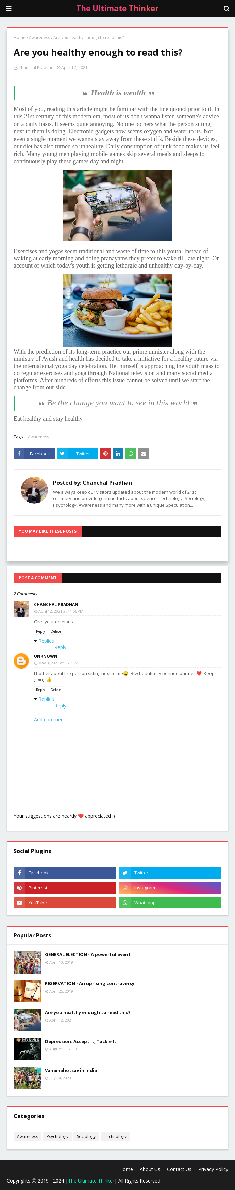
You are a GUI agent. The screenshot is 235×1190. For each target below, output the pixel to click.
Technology (115, 1136)
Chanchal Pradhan (35, 67)
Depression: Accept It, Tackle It (80, 1041)
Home (20, 38)
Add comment (49, 719)
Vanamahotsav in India (71, 1070)
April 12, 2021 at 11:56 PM (60, 611)
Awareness (39, 38)
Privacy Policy (213, 1169)
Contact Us (179, 1169)
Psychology (57, 1136)
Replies (46, 641)
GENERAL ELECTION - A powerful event (88, 954)
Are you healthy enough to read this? (88, 1012)
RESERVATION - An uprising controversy (89, 983)
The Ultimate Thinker (91, 1180)
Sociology (86, 1136)
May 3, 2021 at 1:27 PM (58, 662)
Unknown (45, 656)
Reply (40, 631)
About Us (150, 1169)
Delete (56, 631)
